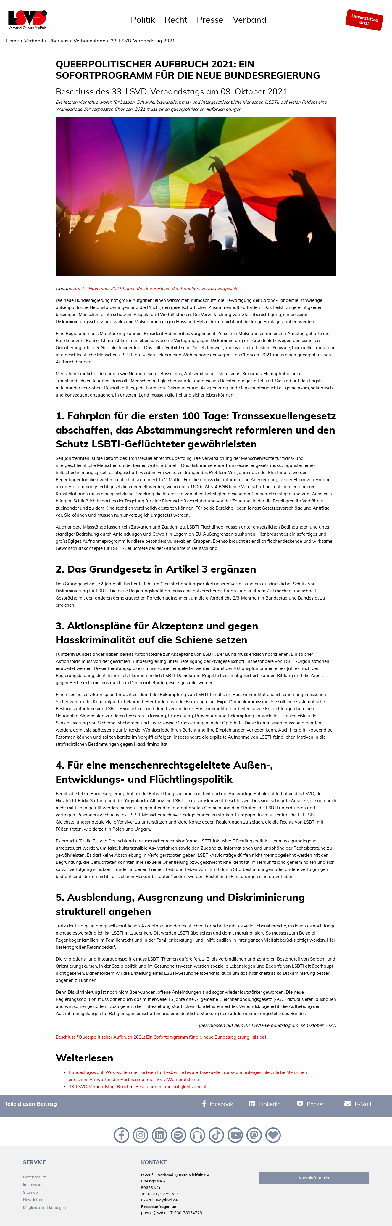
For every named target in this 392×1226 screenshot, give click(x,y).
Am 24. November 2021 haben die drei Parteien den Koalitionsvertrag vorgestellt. (156, 288)
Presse (210, 19)
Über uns (58, 41)
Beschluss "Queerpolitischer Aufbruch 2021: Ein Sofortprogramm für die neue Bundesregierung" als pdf (161, 1037)
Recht (175, 19)
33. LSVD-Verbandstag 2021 (143, 41)
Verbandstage (89, 41)
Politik (143, 19)
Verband (249, 19)
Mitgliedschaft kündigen (44, 1207)
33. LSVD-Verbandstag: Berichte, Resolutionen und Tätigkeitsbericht (138, 1086)
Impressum (32, 1184)
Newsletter (33, 1199)
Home (12, 41)
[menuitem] (143, 20)
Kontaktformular (314, 1177)
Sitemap (30, 1192)
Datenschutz (34, 1177)
